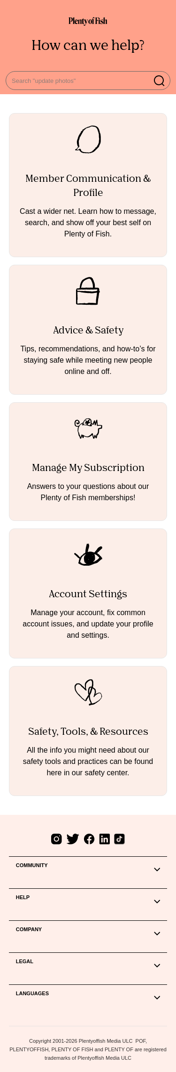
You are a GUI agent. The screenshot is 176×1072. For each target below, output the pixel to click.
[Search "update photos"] (88, 80)
